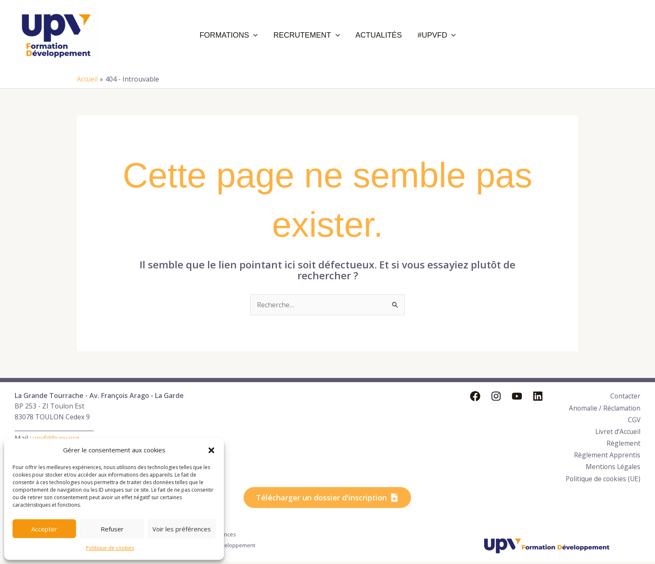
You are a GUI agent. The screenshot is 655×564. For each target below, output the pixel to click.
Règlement (623, 438)
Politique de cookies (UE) (595, 476)
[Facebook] (475, 396)
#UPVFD (430, 35)
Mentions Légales (612, 459)
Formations (237, 35)
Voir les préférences (181, 529)
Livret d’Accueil (617, 427)
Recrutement (310, 35)
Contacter (624, 395)
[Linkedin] (538, 396)
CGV (633, 416)
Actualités (377, 35)
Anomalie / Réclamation (603, 406)
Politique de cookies (110, 547)
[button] (211, 450)
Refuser (112, 529)
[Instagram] (496, 396)
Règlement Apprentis (607, 449)
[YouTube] (517, 396)
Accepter (44, 529)
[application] (262, 35)
